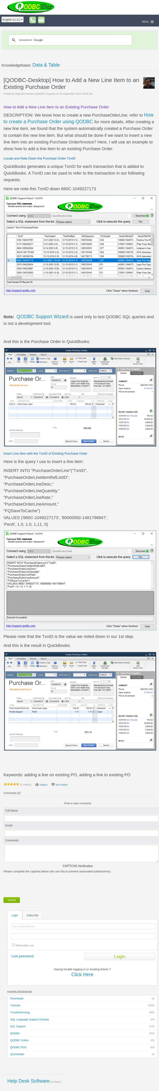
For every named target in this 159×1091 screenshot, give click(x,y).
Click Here (82, 974)
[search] (69, 40)
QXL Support (82, 1026)
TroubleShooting (82, 1013)
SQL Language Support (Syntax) (82, 1020)
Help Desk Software (28, 1081)
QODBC (82, 1033)
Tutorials (82, 1005)
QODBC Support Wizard (43, 316)
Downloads (82, 999)
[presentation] (32, 884)
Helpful (41, 784)
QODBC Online (82, 1040)
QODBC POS (82, 1047)
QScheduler (82, 1054)
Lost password (22, 956)
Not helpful (59, 784)
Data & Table (46, 65)
